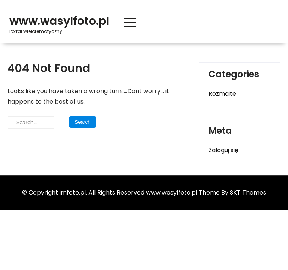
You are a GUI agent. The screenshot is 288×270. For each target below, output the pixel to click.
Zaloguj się (223, 150)
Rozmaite (222, 93)
